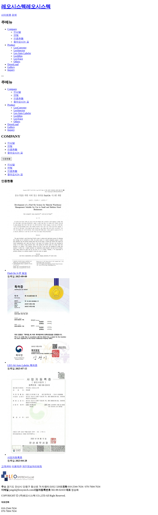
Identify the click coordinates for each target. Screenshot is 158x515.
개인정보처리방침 (32, 466)
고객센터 (6, 466)
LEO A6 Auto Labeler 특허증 (22, 365)
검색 (14, 15)
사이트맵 (6, 15)
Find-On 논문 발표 (17, 273)
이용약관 (17, 466)
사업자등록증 (14, 457)
